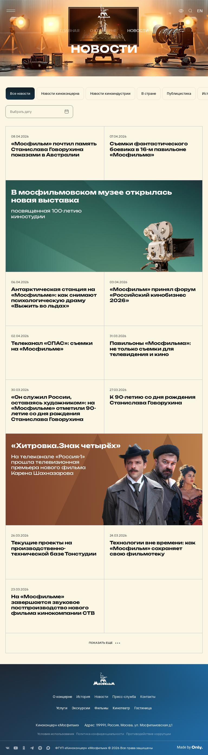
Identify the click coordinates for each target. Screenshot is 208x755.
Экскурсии (81, 708)
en (200, 10)
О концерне (103, 30)
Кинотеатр (121, 708)
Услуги (61, 708)
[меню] (10, 10)
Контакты (147, 696)
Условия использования (55, 734)
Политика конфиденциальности (100, 734)
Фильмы (101, 708)
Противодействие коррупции (148, 734)
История (83, 696)
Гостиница (143, 708)
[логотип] (104, 11)
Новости (101, 696)
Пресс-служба (124, 696)
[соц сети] (7, 748)
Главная (69, 30)
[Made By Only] (190, 747)
